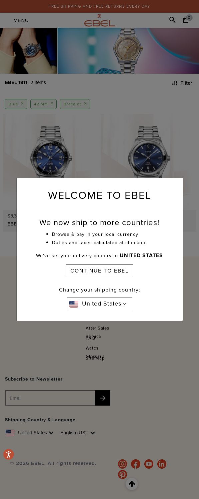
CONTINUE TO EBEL (99, 271)
